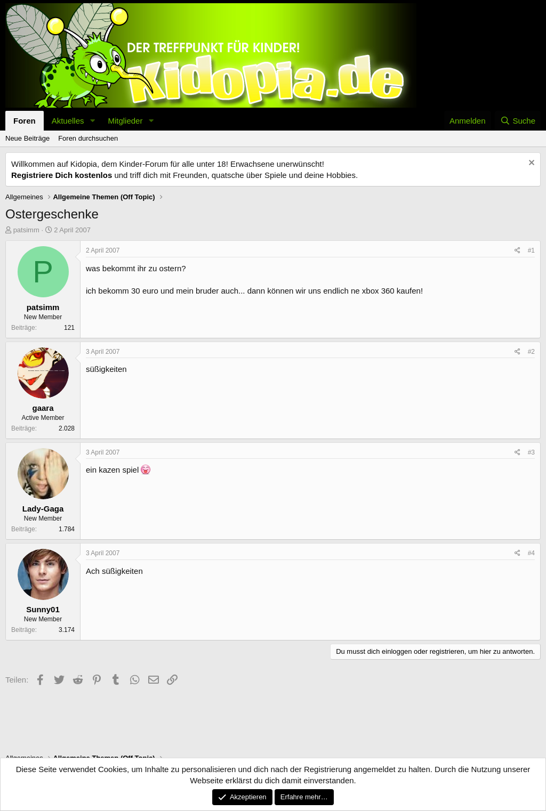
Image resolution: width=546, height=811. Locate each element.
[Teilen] (517, 251)
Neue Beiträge (27, 138)
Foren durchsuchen (88, 138)
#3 (531, 452)
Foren (24, 120)
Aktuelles (68, 120)
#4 (531, 553)
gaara (42, 407)
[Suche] (518, 121)
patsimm (26, 230)
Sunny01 (43, 609)
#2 (531, 351)
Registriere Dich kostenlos (61, 175)
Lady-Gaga (43, 508)
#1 (531, 250)
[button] (92, 121)
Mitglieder (125, 120)
